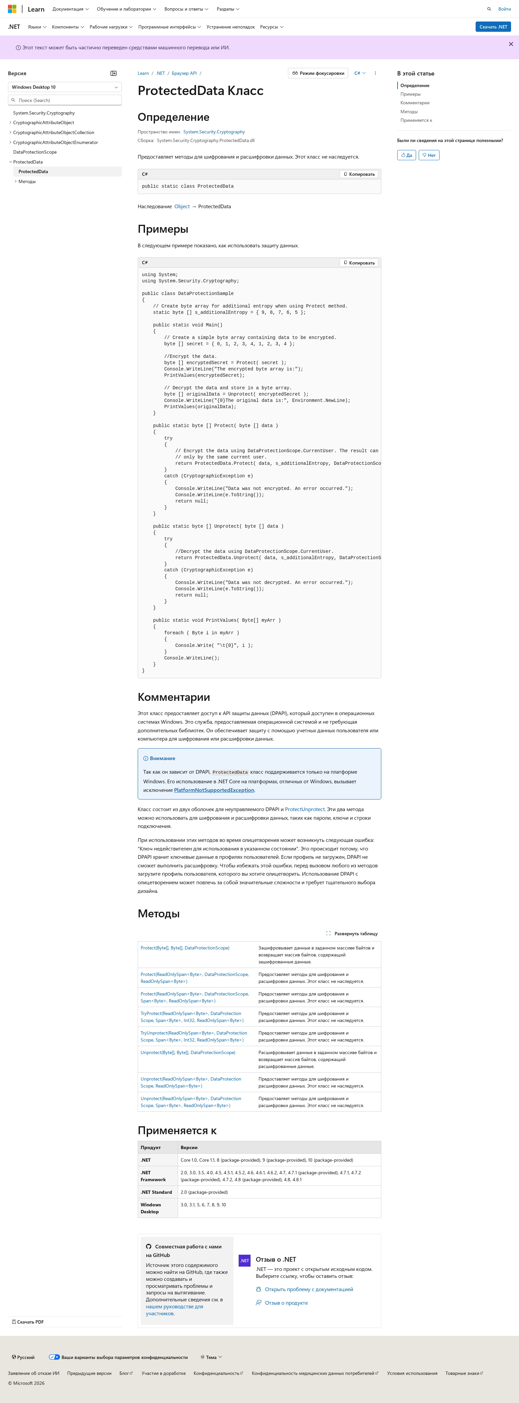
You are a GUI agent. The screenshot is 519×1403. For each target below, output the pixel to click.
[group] (259, 473)
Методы (409, 111)
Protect (293, 808)
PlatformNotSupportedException (214, 789)
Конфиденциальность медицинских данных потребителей (313, 1373)
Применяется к (416, 120)
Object (182, 206)
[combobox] (65, 87)
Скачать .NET (493, 27)
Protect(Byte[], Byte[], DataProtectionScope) (185, 947)
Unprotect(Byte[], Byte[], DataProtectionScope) (188, 1052)
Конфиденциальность (216, 1373)
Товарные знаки (462, 1373)
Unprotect (313, 808)
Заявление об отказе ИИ (33, 1373)
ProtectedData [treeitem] (33, 171)
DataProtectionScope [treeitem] (35, 152)
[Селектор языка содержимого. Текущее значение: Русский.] (23, 1357)
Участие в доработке (164, 1373)
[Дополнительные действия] (375, 73)
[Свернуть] (113, 73)
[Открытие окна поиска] (489, 9)
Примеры (411, 94)
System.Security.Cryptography (214, 131)
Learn (143, 73)
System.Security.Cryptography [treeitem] (44, 113)
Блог (124, 1373)
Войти (504, 9)
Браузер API (184, 73)
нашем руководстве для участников (174, 1310)
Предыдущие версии (89, 1373)
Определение (415, 85)
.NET (160, 73)
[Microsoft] (12, 9)
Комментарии (415, 102)
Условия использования (412, 1373)
